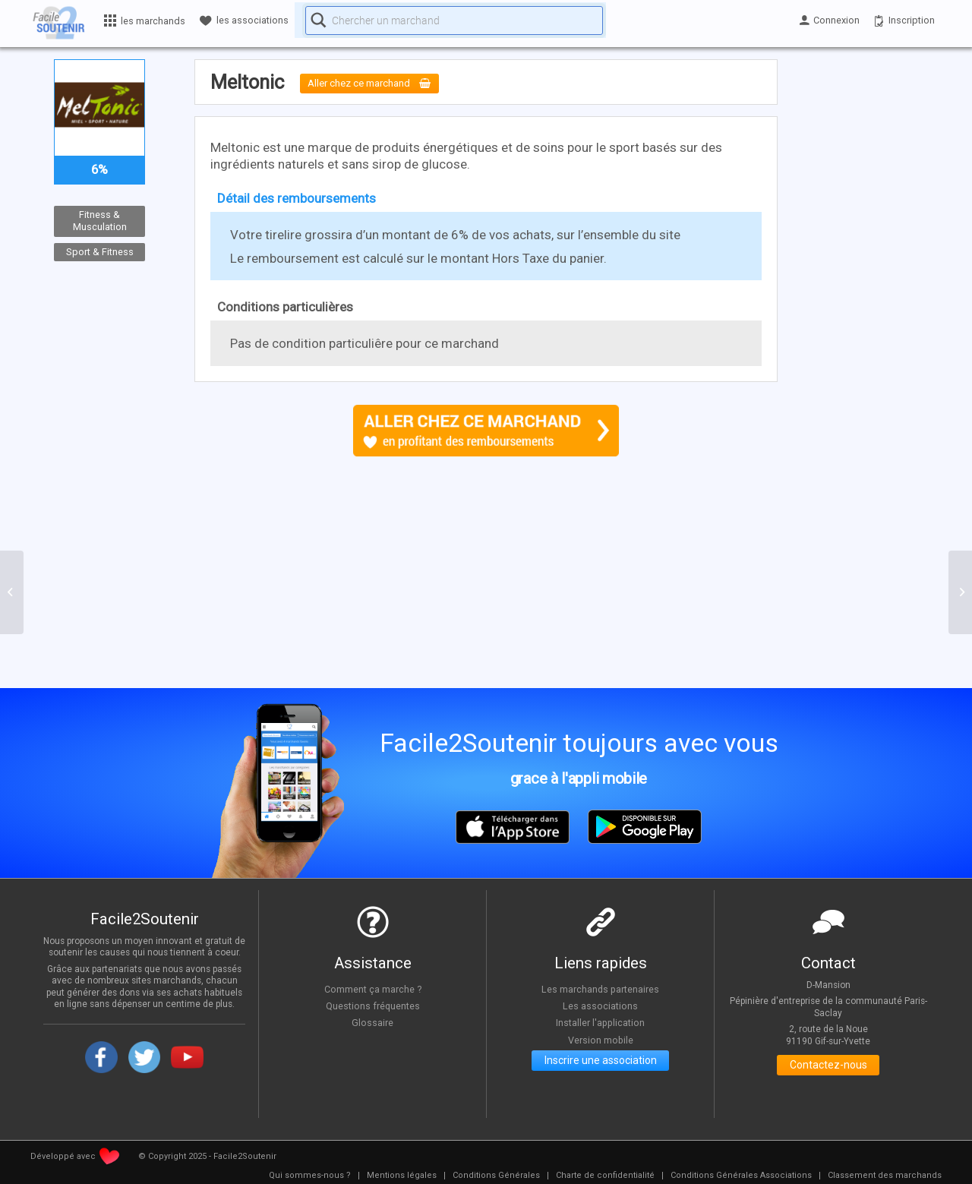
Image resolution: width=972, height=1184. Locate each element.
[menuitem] (309, 1175)
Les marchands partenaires (600, 989)
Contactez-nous (828, 1067)
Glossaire (373, 1023)
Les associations (601, 1006)
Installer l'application (600, 1023)
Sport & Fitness (100, 251)
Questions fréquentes (372, 1006)
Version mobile (600, 1040)
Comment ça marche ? (373, 989)
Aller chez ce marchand (381, 83)
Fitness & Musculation (100, 221)
